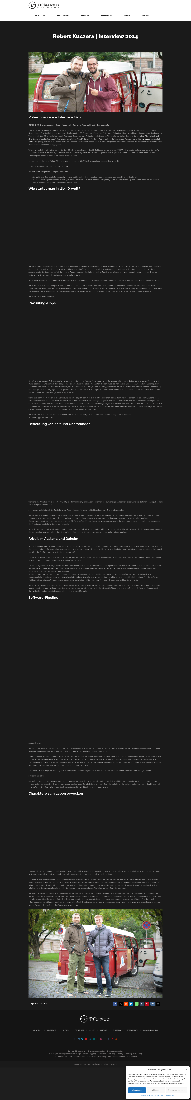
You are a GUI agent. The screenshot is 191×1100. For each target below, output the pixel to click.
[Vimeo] (82, 1039)
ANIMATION (37, 1030)
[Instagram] (79, 1039)
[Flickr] (105, 1039)
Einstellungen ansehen (176, 1090)
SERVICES (66, 1030)
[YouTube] (86, 1039)
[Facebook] (75, 1039)
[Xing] (94, 1039)
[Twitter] (97, 1039)
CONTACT (103, 1030)
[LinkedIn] (90, 1039)
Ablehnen (156, 1090)
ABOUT (92, 1030)
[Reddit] (116, 1039)
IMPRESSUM (170, 1096)
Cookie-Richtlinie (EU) (150, 1030)
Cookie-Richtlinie (147, 1096)
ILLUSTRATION (52, 1030)
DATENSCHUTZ (159, 1096)
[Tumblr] (109, 1039)
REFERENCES (79, 1030)
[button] (186, 1069)
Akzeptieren (137, 1090)
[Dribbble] (101, 1039)
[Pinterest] (113, 1039)
